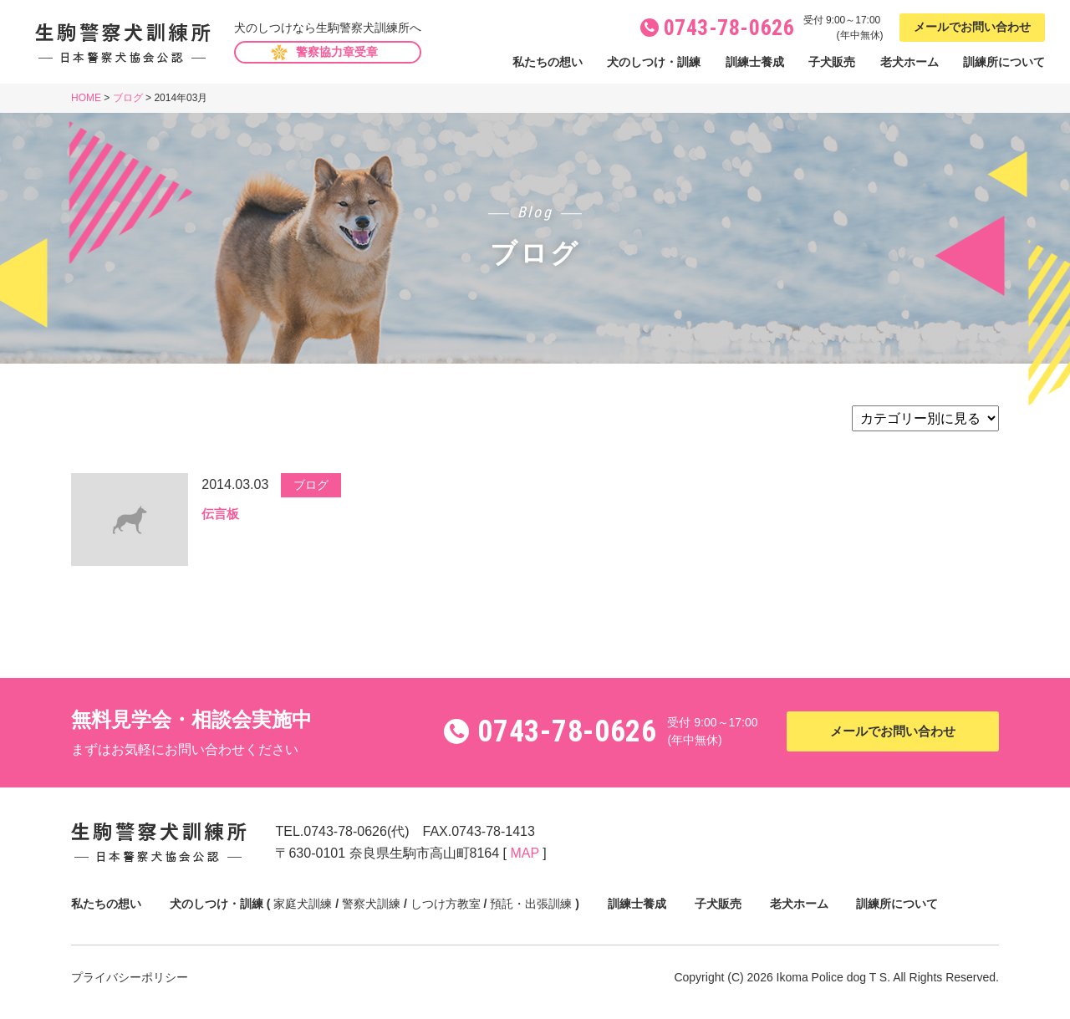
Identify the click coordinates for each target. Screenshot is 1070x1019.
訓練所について (1004, 62)
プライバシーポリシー (129, 977)
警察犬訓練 (371, 903)
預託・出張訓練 (531, 903)
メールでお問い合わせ (972, 26)
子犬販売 (831, 62)
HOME (86, 98)
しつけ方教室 (445, 903)
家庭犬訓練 (302, 903)
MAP (524, 853)
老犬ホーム (909, 62)
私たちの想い (547, 62)
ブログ (128, 98)
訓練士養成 (755, 62)
